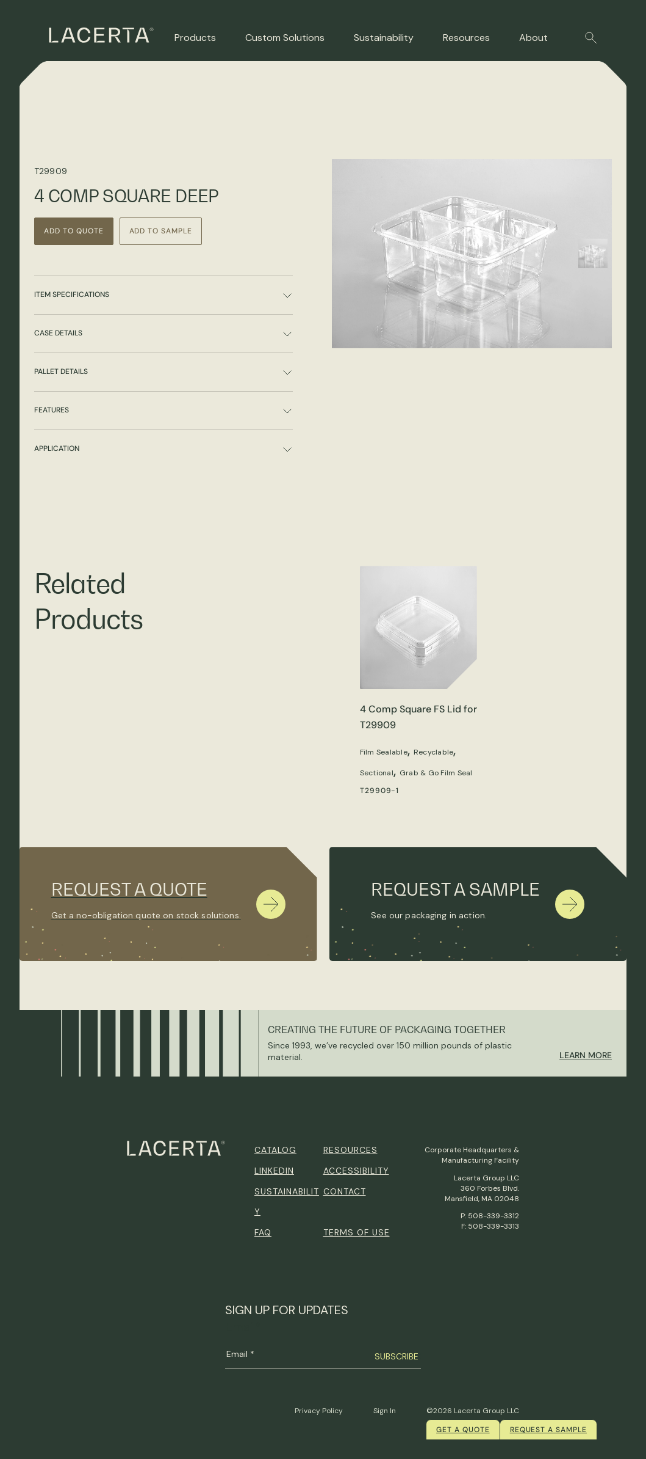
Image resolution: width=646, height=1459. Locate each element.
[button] (591, 38)
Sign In (384, 1411)
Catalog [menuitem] (275, 1149)
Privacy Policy (319, 1411)
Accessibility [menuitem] (356, 1170)
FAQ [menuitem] (262, 1232)
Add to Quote (74, 231)
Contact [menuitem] (344, 1191)
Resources (466, 37)
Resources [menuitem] (350, 1149)
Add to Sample (160, 231)
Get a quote (463, 1430)
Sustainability (384, 37)
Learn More (585, 1055)
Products (195, 37)
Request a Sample (548, 1430)
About (533, 37)
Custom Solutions (285, 37)
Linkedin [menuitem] (274, 1170)
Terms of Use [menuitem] (356, 1232)
